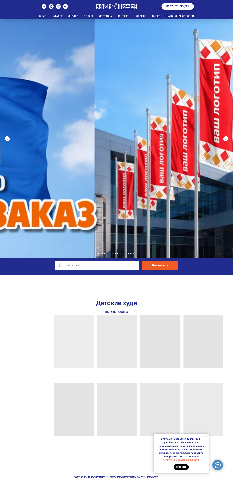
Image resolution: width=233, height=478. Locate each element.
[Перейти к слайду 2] (102, 253)
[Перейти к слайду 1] (99, 253)
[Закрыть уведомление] (206, 436)
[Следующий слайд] (225, 138)
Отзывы (141, 16)
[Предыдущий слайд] (7, 138)
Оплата (89, 16)
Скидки (73, 16)
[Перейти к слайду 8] (121, 253)
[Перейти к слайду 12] (134, 253)
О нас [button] (42, 16)
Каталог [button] (57, 16)
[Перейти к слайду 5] (111, 253)
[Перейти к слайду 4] (108, 253)
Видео (156, 16)
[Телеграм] (65, 8)
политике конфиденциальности (181, 460)
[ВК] (44, 8)
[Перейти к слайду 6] (115, 253)
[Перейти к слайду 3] (105, 253)
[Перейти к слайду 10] (128, 253)
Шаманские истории (180, 16)
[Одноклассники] (51, 8)
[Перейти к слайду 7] (118, 253)
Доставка (105, 16)
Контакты (124, 16)
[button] (177, 6)
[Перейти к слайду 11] (131, 253)
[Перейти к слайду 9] (124, 253)
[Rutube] (58, 8)
